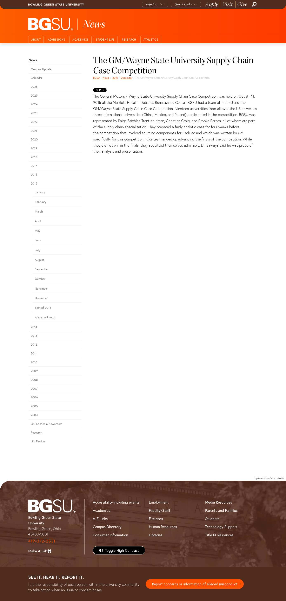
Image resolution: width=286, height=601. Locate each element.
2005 (34, 406)
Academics (80, 39)
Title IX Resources (219, 534)
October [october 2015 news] (40, 279)
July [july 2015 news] (37, 250)
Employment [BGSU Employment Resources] (159, 502)
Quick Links (183, 4)
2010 (34, 362)
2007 (34, 389)
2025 (34, 95)
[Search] (254, 4)
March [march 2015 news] (39, 211)
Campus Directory (107, 526)
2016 (34, 175)
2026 (34, 87)
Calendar (36, 78)
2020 (34, 139)
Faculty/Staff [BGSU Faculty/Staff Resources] (159, 510)
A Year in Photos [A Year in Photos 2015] (45, 317)
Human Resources (163, 526)
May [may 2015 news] (37, 231)
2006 (34, 397)
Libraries (155, 534)
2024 (34, 104)
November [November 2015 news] (41, 288)
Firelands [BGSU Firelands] (156, 518)
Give (242, 4)
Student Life (105, 39)
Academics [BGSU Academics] (101, 510)
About (36, 39)
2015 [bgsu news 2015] (115, 77)
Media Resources (218, 502)
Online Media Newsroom (46, 424)
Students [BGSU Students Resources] (212, 518)
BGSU (96, 77)
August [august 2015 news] (39, 260)
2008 (34, 380)
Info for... (152, 4)
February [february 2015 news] (40, 202)
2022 (34, 122)
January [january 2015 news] (40, 192)
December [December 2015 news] (126, 77)
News (106, 77)
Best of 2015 (43, 308)
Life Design (38, 441)
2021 (34, 131)
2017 (34, 166)
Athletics (151, 39)
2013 (34, 336)
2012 (34, 344)
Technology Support (221, 526)
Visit (228, 4)
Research (129, 39)
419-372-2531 (41, 541)
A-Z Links (100, 518)
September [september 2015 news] (41, 269)
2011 (34, 353)
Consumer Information (110, 534)
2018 (34, 157)
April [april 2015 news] (38, 221)
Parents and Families (221, 510)
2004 (34, 415)
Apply (211, 4)
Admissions (56, 39)
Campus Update (41, 69)
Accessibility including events (116, 502)
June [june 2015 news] (38, 240)
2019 (34, 148)
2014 (34, 327)
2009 (34, 371)
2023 (34, 113)
